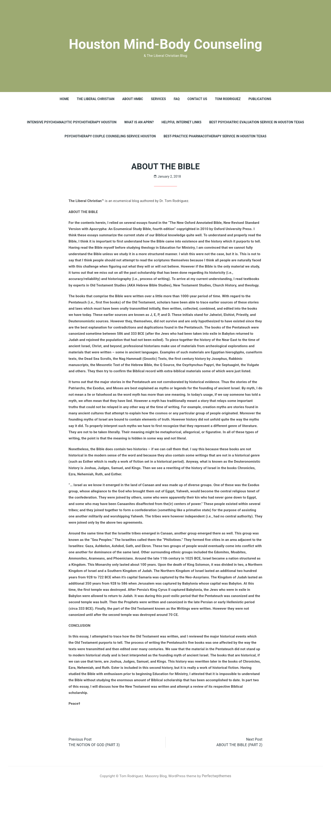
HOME (64, 99)
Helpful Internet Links (182, 122)
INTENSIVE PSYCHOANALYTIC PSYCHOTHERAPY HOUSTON (71, 122)
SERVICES (158, 99)
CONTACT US (197, 99)
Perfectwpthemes (219, 830)
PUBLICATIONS (260, 99)
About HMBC (132, 99)
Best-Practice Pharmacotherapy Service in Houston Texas (215, 136)
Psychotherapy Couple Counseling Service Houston (110, 136)
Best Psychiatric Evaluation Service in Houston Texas (256, 122)
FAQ (177, 99)
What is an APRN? (139, 122)
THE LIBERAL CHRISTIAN (95, 99)
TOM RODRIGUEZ (228, 99)
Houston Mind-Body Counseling (165, 43)
